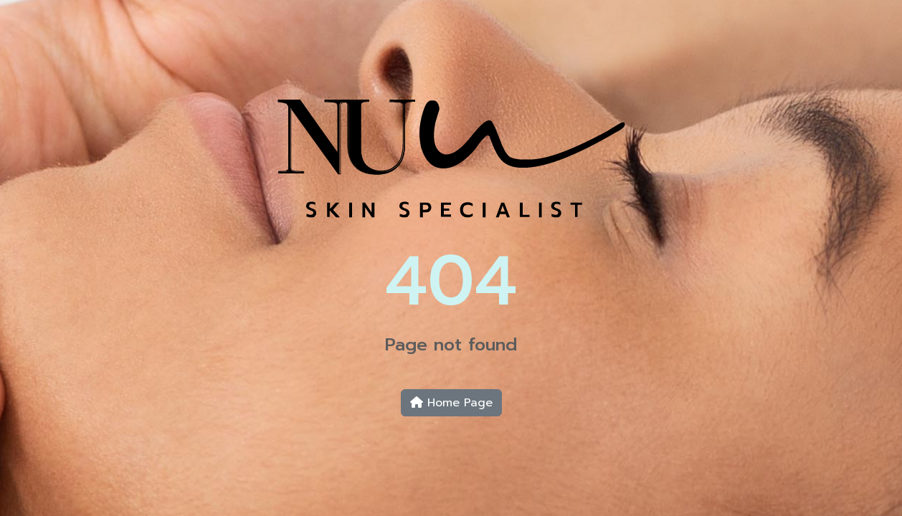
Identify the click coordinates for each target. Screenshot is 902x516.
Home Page (451, 402)
